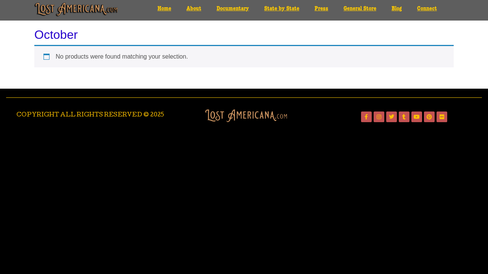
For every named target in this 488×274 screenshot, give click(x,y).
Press (321, 9)
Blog (397, 9)
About (193, 9)
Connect (427, 9)
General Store (360, 9)
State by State (281, 9)
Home (164, 9)
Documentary (233, 9)
